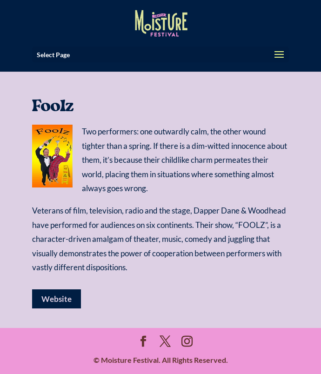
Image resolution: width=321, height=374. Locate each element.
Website (56, 299)
